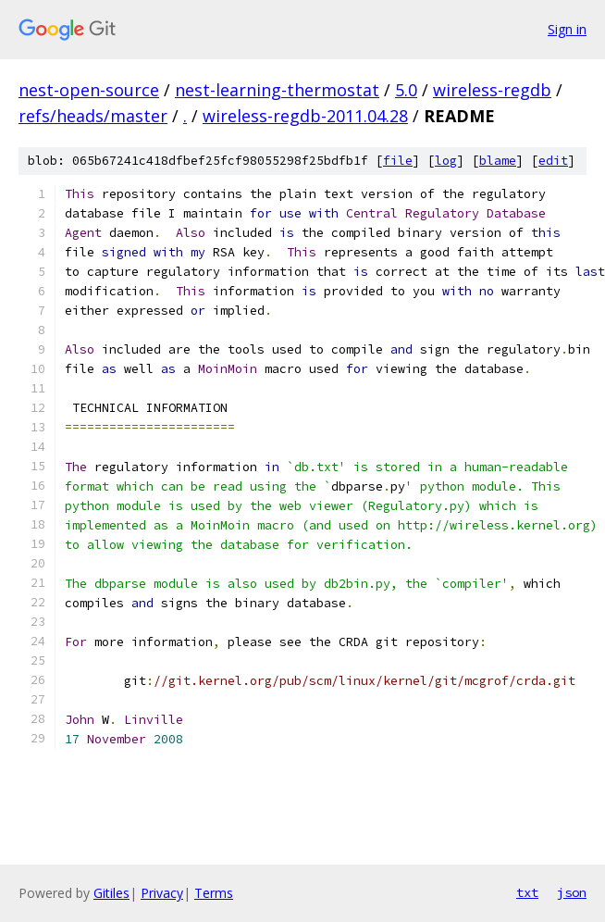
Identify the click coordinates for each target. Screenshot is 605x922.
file (398, 160)
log (446, 160)
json (571, 892)
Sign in (567, 29)
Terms (213, 893)
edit (553, 160)
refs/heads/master (93, 116)
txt (527, 892)
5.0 (406, 90)
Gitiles (111, 893)
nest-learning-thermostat (277, 90)
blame (497, 160)
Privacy (162, 893)
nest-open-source (89, 90)
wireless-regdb (492, 90)
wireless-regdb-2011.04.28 (305, 116)
